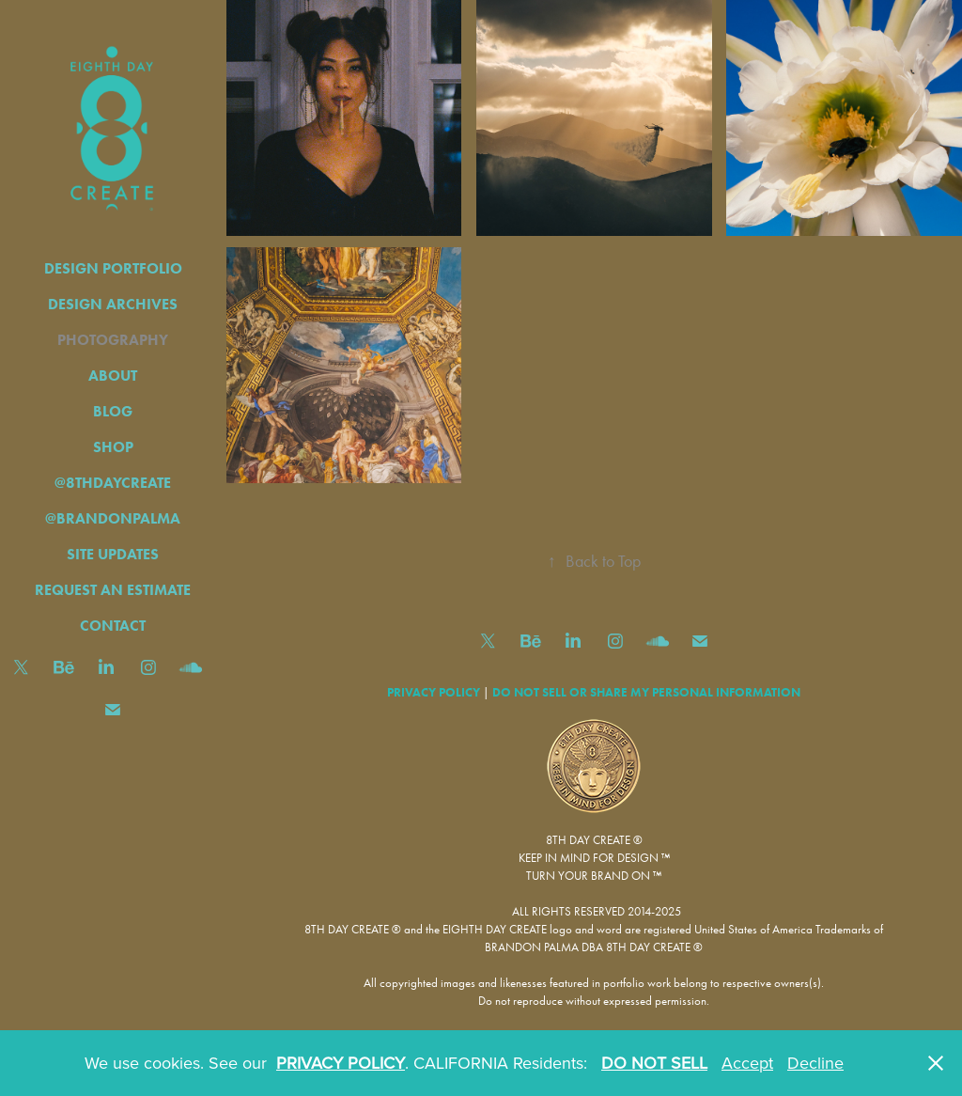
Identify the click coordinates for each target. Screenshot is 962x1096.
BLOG (112, 411)
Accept (747, 1062)
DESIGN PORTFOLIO (113, 268)
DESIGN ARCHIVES (113, 304)
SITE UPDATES (113, 554)
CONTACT (113, 625)
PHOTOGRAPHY (112, 340)
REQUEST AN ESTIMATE (113, 590)
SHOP (113, 447)
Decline (815, 1062)
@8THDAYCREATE (112, 483)
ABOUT (112, 375)
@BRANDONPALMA (112, 518)
